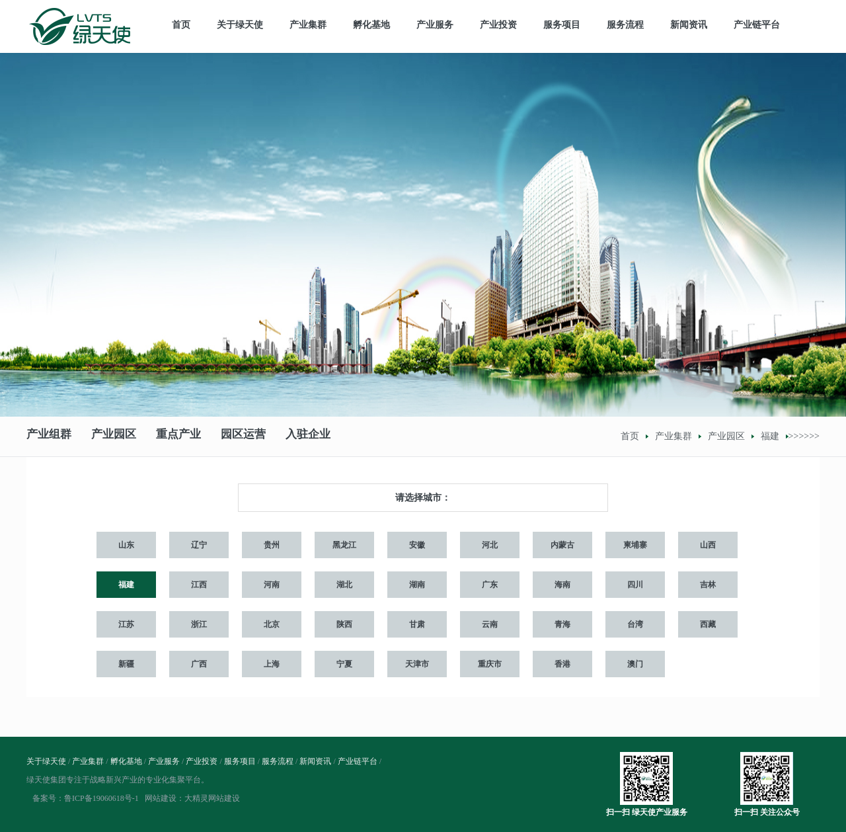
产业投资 (498, 25)
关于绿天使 (240, 25)
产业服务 (434, 25)
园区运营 (243, 436)
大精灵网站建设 (212, 798)
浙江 (199, 624)
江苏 (126, 624)
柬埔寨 (635, 545)
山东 (126, 545)
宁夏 (344, 664)
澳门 (635, 664)
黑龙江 (344, 545)
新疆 (126, 664)
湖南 (417, 584)
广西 (199, 664)
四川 (635, 584)
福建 (770, 436)
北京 (272, 624)
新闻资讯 (688, 25)
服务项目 (561, 25)
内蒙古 (562, 545)
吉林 (708, 584)
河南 (272, 584)
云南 (490, 624)
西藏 (708, 624)
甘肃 (417, 624)
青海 (562, 624)
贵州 (272, 545)
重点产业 (178, 436)
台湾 (635, 624)
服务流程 (625, 25)
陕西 (344, 624)
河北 (490, 545)
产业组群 (48, 436)
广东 (490, 584)
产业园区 (113, 436)
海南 (562, 584)
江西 (199, 584)
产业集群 (308, 25)
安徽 (417, 545)
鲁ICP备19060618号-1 (101, 798)
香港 (562, 664)
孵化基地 (371, 25)
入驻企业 (308, 436)
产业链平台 (757, 25)
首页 (181, 25)
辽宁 (199, 545)
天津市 (417, 664)
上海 (272, 664)
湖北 (344, 584)
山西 (708, 545)
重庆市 (490, 664)
